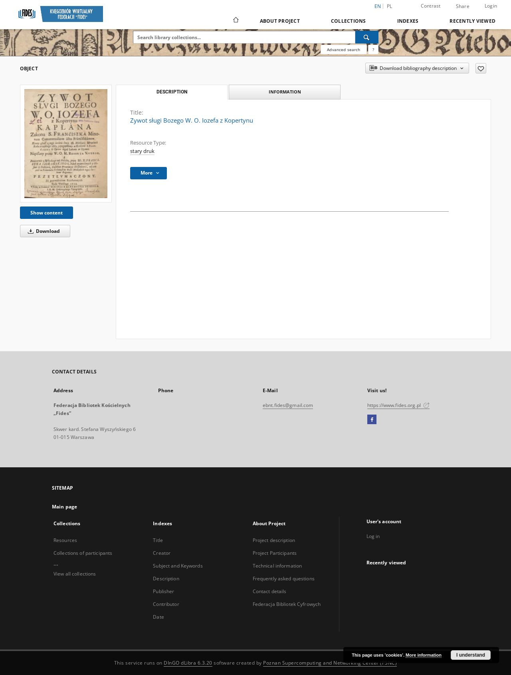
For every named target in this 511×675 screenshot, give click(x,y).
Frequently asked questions (284, 578)
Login (491, 5)
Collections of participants (82, 553)
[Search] (366, 37)
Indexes (408, 21)
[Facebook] (371, 419)
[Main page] (235, 21)
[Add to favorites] (480, 68)
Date (158, 616)
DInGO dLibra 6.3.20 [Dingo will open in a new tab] (188, 662)
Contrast (431, 5)
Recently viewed (472, 21)
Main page (64, 506)
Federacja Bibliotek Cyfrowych (287, 604)
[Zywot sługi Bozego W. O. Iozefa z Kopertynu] (65, 143)
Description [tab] (171, 92)
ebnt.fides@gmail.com (288, 405)
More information (424, 655)
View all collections (74, 573)
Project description (274, 540)
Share (462, 6)
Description (166, 578)
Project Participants (275, 553)
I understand (470, 655)
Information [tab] (285, 92)
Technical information (277, 565)
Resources (65, 540)
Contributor (166, 604)
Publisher (163, 591)
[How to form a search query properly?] (373, 49)
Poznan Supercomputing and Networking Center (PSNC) (330, 662)
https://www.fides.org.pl (398, 405)
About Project (280, 21)
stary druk (142, 151)
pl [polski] (389, 6)
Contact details (270, 591)
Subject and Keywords (177, 565)
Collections (348, 21)
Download (42, 231)
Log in (373, 536)
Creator (161, 553)
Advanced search (343, 49)
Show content (46, 212)
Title (158, 540)
